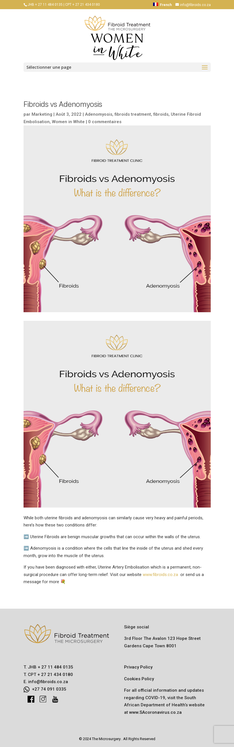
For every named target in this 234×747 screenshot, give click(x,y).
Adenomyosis (98, 114)
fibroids (161, 114)
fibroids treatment (133, 114)
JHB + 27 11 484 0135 (45, 5)
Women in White (68, 121)
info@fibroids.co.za (48, 681)
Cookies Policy (139, 678)
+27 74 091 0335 (49, 689)
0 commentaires (104, 121)
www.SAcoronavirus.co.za (155, 712)
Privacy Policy (138, 667)
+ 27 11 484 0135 (54, 667)
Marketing (42, 114)
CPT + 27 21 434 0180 (82, 5)
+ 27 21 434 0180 (54, 674)
